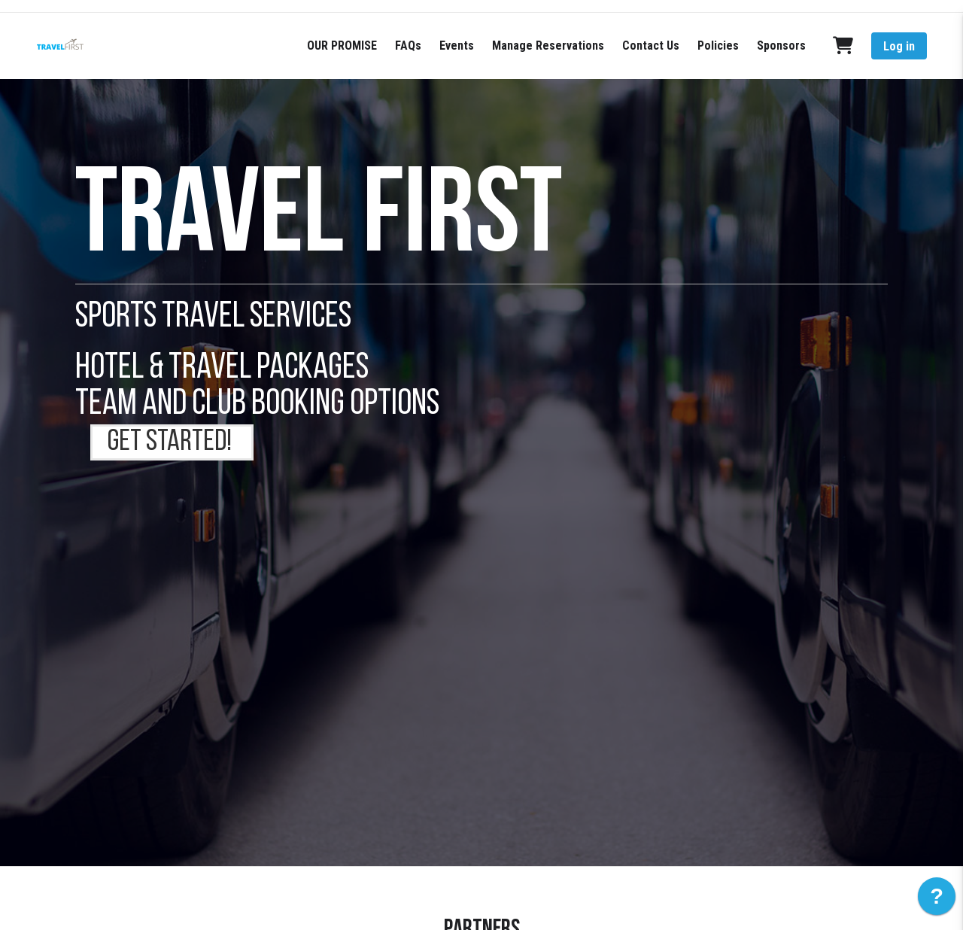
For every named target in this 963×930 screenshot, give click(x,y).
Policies (718, 45)
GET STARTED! (172, 442)
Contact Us (650, 45)
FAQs (408, 45)
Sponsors (781, 45)
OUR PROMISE (342, 45)
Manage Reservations (548, 45)
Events (456, 45)
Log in (899, 46)
